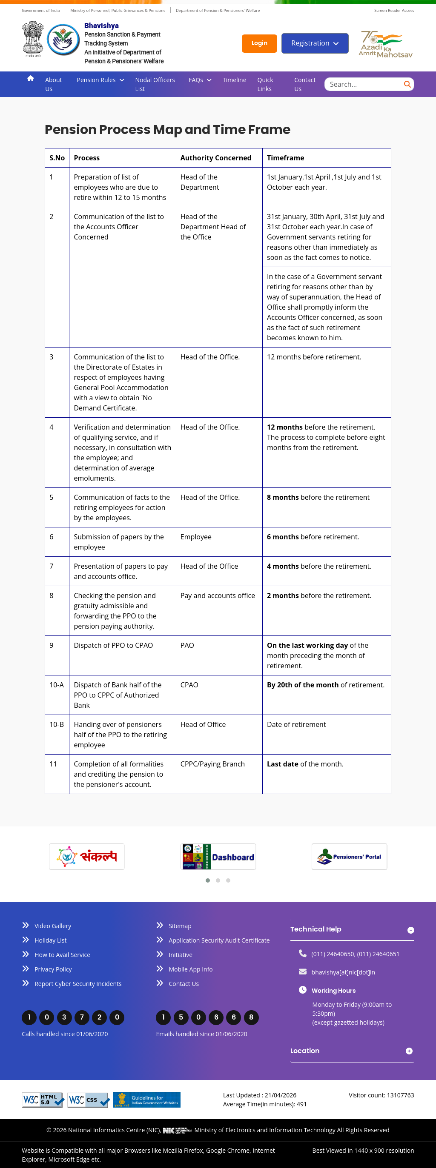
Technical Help (315, 929)
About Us (53, 84)
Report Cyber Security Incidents (78, 984)
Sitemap (180, 926)
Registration (310, 43)
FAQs (196, 80)
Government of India (41, 10)
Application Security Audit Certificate (219, 940)
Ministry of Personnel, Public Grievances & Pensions (117, 10)
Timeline (235, 80)
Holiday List (50, 940)
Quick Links (265, 84)
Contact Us (305, 84)
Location (305, 1051)
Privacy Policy (53, 969)
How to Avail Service (62, 955)
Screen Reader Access (394, 10)
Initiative (180, 955)
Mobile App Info (190, 969)
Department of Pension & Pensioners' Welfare (218, 10)
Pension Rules (96, 80)
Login (259, 43)
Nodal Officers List (155, 84)
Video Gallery (52, 926)
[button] (208, 880)
